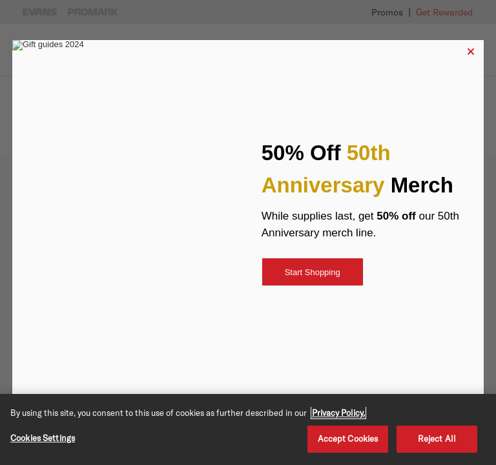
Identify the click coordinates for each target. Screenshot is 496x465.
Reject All (437, 438)
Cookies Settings (42, 438)
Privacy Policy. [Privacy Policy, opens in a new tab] (338, 413)
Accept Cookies (348, 438)
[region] (248, 429)
